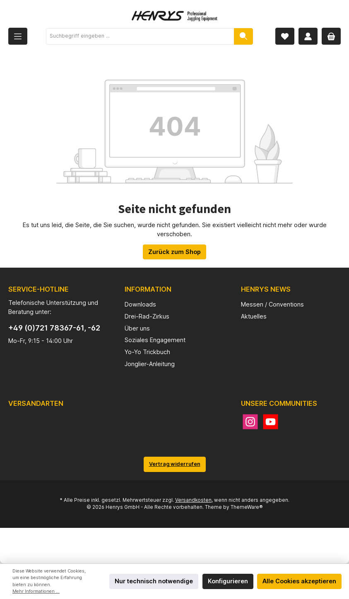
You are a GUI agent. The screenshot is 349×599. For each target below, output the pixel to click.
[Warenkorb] (331, 36)
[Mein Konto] (308, 36)
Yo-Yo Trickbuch (147, 351)
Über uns (137, 328)
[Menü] (17, 36)
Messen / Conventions (272, 304)
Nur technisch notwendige (154, 581)
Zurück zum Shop (174, 251)
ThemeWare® (247, 507)
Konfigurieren (228, 581)
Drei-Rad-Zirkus (147, 316)
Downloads (140, 304)
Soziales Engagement (155, 339)
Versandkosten (193, 500)
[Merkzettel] (284, 36)
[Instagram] (250, 421)
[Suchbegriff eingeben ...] (140, 36)
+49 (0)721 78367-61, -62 (54, 327)
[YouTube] (270, 421)
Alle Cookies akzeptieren (299, 581)
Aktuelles (254, 316)
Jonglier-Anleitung (150, 363)
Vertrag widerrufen (174, 464)
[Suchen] (243, 36)
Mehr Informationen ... (36, 591)
